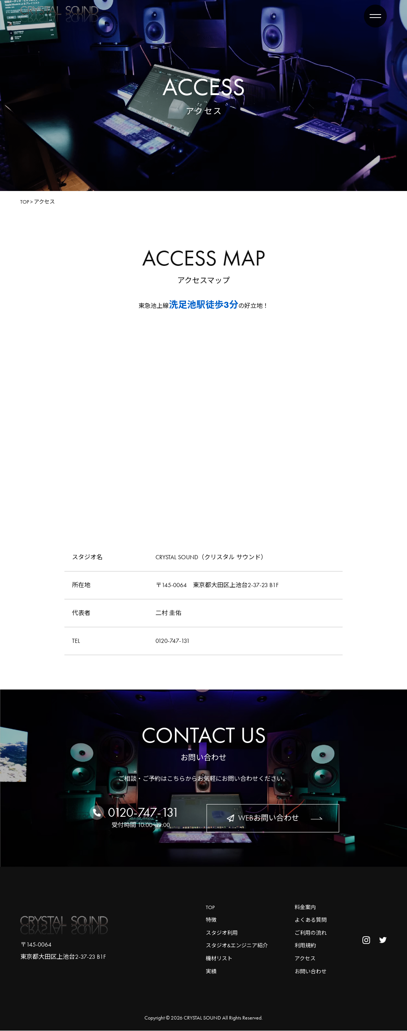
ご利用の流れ (311, 932)
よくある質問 (311, 920)
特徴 (211, 920)
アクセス (305, 958)
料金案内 (305, 907)
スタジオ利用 (222, 932)
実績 (211, 971)
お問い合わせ (311, 971)
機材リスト (219, 958)
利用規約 (305, 945)
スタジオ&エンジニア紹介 (237, 945)
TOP (210, 907)
